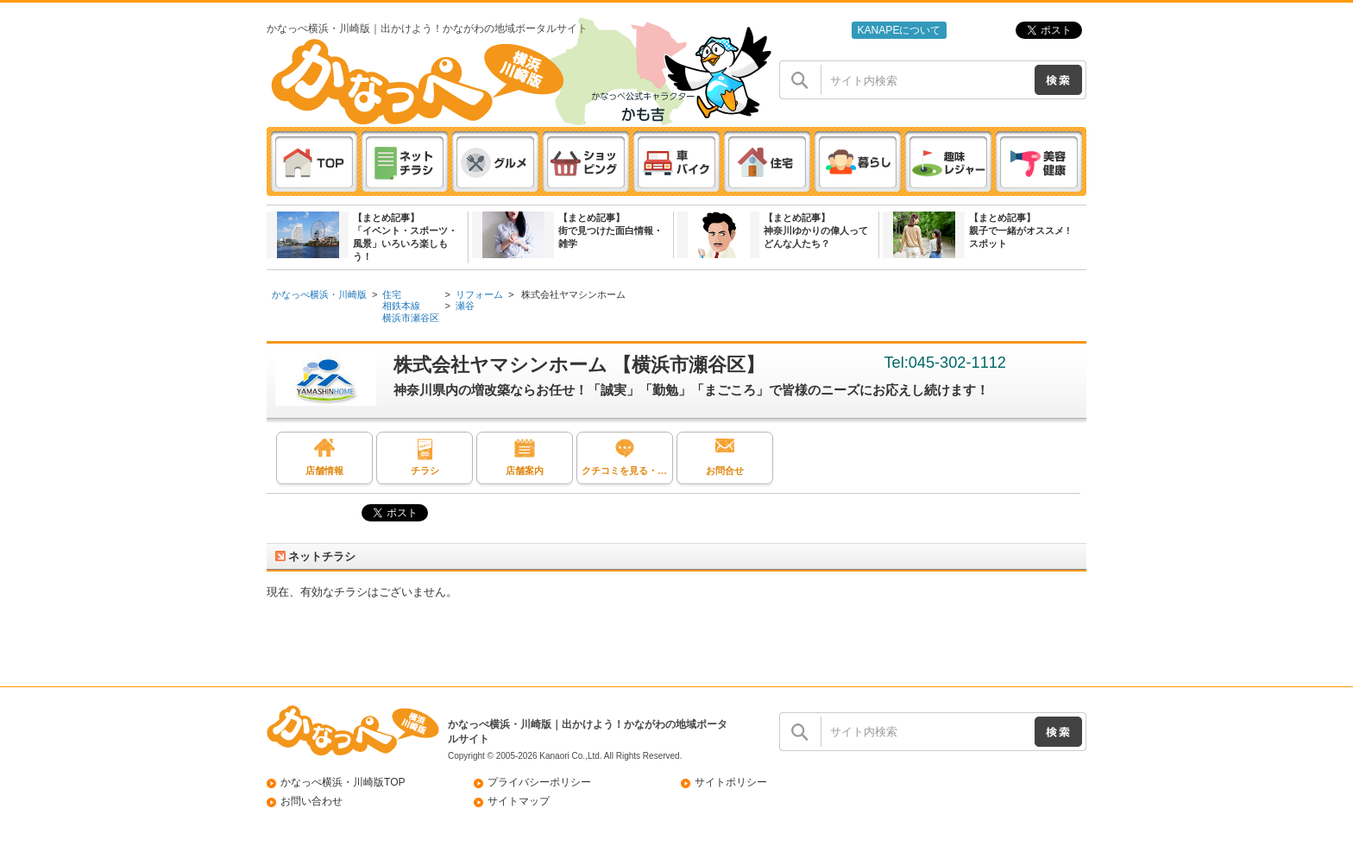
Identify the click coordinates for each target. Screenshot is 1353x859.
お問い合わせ (311, 801)
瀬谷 (465, 305)
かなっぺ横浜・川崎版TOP (343, 782)
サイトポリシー (731, 782)
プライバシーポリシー (539, 782)
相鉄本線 (401, 305)
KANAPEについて (899, 30)
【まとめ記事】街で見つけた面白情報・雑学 (610, 230)
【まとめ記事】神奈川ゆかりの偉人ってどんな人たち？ (816, 230)
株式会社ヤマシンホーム (572, 294)
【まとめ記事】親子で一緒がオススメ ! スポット (1019, 230)
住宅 (391, 294)
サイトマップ (519, 801)
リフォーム (479, 294)
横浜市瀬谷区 (410, 318)
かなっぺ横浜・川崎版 (319, 294)
